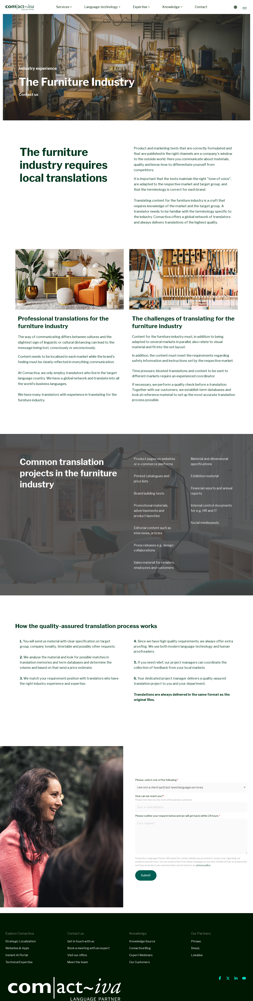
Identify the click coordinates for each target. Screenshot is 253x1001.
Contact (201, 7)
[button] (245, 7)
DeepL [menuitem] (195, 948)
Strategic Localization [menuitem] (20, 941)
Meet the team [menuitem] (77, 962)
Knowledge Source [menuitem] (142, 941)
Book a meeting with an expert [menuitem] (88, 948)
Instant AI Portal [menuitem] (16, 955)
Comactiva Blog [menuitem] (140, 948)
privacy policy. (203, 865)
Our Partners (201, 933)
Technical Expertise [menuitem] (19, 962)
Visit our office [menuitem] (77, 955)
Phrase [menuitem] (196, 941)
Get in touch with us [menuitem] (80, 941)
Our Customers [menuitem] (139, 962)
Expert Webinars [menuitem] (141, 955)
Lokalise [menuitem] (197, 955)
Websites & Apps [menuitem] (17, 948)
